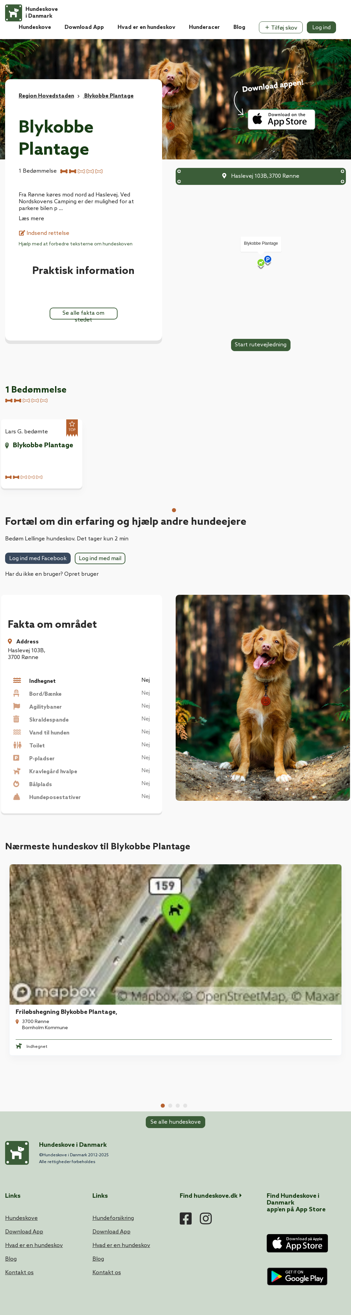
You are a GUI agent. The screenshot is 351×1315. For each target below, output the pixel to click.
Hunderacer (204, 27)
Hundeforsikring (113, 1103)
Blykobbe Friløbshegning (134, 905)
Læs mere (31, 218)
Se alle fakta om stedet (83, 314)
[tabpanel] (44, 906)
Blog (239, 27)
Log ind (321, 27)
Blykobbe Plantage (43, 446)
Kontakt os (19, 1157)
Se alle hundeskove (176, 963)
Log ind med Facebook (38, 558)
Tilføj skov (280, 27)
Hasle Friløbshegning (216, 905)
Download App (84, 27)
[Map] (261, 263)
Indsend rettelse (44, 233)
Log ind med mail (100, 558)
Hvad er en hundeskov (146, 27)
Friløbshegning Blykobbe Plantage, (62, 905)
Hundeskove (35, 27)
